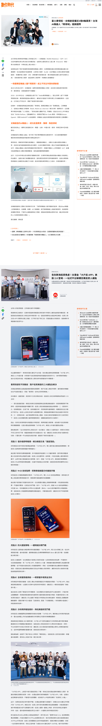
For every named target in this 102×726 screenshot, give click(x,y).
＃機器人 (54, 31)
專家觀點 (49, 5)
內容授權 (99, 0)
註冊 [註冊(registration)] (92, 4)
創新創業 (61, 17)
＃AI (65, 31)
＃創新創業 (60, 31)
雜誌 (70, 5)
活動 (61, 5)
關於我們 (87, 0)
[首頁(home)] (8, 5)
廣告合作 (93, 0)
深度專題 (34, 5)
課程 (65, 5)
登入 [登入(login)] (88, 4)
